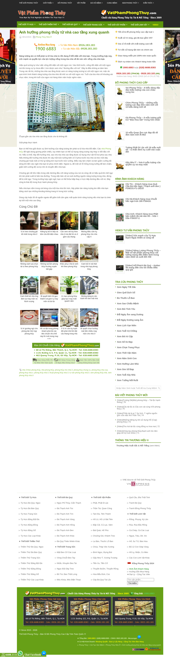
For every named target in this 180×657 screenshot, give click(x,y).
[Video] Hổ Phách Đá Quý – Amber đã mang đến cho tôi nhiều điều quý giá (143, 267)
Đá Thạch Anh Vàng (66, 519)
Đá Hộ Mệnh (97, 2)
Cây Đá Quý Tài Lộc (102, 580)
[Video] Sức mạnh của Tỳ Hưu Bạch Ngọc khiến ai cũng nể (141, 236)
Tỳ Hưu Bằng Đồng (29, 525)
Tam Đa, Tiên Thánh (102, 514)
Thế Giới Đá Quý (72, 23)
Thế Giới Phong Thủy (28, 3)
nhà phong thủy (47, 370)
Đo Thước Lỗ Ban (126, 298)
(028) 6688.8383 (103, 638)
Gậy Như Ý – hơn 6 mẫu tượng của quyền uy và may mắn (143, 163)
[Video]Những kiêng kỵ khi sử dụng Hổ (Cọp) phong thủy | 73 (137, 421)
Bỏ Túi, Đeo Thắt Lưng (67, 574)
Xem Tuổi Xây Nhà (126, 375)
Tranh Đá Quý (135, 503)
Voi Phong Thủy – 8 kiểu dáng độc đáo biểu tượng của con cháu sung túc (143, 90)
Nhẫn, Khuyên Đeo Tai (67, 563)
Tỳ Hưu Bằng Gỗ (28, 530)
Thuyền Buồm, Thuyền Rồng (105, 569)
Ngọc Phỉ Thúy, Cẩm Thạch (69, 503)
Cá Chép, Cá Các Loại (139, 530)
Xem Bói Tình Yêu (126, 309)
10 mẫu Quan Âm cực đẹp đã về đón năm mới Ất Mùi (142, 133)
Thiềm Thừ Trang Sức (30, 558)
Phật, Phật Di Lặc (100, 503)
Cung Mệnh (112, 3)
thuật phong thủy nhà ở (59, 373)
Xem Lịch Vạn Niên (126, 325)
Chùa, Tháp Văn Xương (103, 547)
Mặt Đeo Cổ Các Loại (66, 552)
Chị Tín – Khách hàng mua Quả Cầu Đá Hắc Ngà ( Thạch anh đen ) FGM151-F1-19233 (143, 186)
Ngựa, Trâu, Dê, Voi (138, 536)
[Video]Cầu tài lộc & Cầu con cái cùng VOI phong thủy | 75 (138, 408)
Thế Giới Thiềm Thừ (50, 23)
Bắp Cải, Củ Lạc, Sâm (103, 525)
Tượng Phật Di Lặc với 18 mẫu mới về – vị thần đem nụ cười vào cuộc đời (143, 149)
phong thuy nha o (26, 373)
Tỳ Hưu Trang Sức (29, 514)
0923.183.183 (121, 638)
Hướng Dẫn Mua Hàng (139, 571)
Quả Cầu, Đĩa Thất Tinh (139, 497)
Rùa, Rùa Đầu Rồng (138, 525)
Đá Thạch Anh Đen (65, 530)
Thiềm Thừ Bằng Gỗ (30, 574)
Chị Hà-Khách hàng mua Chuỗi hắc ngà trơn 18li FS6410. (141, 200)
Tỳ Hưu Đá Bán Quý (30, 508)
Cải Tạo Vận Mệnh (97, 645)
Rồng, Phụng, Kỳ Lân (138, 519)
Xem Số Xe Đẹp (125, 342)
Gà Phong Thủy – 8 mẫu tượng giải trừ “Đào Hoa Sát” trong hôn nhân (143, 118)
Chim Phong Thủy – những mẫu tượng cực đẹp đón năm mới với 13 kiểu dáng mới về (142, 104)
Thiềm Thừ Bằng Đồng (31, 569)
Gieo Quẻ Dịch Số (126, 292)
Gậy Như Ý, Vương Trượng (105, 558)
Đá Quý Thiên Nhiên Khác (68, 541)
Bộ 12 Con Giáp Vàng (138, 547)
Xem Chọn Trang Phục (128, 347)
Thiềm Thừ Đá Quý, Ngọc (32, 547)
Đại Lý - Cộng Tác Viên (139, 574)
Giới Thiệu (49, 2)
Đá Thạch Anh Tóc (65, 508)
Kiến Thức (149, 2)
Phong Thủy (83, 645)
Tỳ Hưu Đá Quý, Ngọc (31, 503)
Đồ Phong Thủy (65, 3)
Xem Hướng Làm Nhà (128, 364)
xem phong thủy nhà (98, 373)
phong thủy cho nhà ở (64, 370)
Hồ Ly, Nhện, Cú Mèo (138, 552)
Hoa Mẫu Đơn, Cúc (101, 574)
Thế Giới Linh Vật (141, 24)
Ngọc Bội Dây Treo (65, 569)
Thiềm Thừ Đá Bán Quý (31, 552)
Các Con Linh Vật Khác (139, 558)
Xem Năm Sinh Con (127, 358)
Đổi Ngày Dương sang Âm (130, 320)
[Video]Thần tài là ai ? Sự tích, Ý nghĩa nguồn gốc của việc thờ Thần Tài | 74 (137, 414)
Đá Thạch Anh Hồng (66, 525)
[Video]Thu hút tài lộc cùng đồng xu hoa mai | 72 (138, 426)
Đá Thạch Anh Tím (65, 514)
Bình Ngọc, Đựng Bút (102, 552)
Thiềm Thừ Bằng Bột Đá (31, 563)
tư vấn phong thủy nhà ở (79, 373)
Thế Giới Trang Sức (94, 24)
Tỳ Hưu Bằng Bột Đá (30, 519)
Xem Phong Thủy (131, 2)
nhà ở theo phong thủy (31, 370)
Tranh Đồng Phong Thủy (140, 508)
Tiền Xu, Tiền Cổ (100, 563)
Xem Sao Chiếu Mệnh (128, 303)
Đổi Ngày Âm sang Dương (130, 314)
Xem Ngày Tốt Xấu (126, 287)
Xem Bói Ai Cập (125, 336)
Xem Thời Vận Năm (126, 353)
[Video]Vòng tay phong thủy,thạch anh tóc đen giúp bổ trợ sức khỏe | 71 (137, 432)
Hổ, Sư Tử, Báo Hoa (138, 541)
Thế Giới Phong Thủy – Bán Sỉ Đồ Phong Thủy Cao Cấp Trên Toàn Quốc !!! (52, 634)
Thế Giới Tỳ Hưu (27, 23)
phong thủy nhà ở (41, 373)
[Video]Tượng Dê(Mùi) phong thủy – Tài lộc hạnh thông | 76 (138, 401)
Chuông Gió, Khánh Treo (104, 536)
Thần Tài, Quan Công (102, 508)
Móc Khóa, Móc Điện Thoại (69, 580)
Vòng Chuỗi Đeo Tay (66, 558)
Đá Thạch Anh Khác (65, 536)
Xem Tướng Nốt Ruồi (127, 380)
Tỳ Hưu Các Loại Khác (31, 536)
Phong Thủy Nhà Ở (44, 37)
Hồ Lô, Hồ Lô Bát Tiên (103, 519)
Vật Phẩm (81, 3)
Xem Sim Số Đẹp (125, 369)
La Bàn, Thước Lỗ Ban (103, 541)
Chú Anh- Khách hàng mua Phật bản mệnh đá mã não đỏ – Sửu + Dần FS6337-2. (142, 216)
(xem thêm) (138, 445)
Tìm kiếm (132, 583)
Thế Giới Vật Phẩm (118, 24)
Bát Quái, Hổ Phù (101, 530)
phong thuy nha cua (100, 370)
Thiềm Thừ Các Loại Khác (32, 580)
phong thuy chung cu (82, 370)
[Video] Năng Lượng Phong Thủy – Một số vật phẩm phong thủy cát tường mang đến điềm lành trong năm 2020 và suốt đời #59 (143, 253)
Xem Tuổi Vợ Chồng (127, 331)
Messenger (134, 638)
